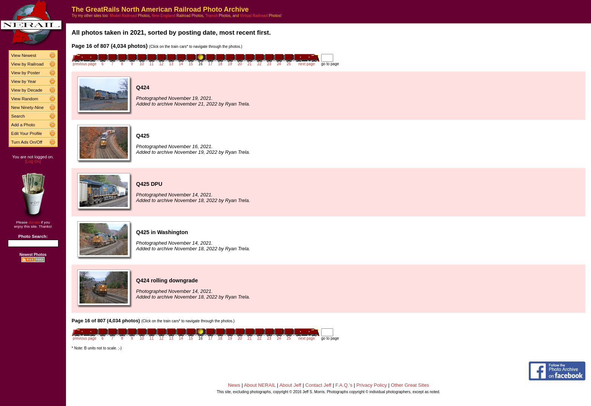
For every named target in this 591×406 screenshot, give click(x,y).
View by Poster (25, 72)
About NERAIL (260, 385)
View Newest (23, 55)
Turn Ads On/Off (27, 142)
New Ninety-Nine (27, 107)
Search (18, 116)
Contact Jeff (318, 385)
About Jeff (290, 385)
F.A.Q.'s (343, 385)
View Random (24, 99)
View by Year (23, 81)
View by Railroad (27, 64)
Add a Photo (23, 125)
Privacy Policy (372, 385)
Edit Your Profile (26, 133)
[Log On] (33, 161)
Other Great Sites (410, 385)
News (234, 385)
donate (34, 222)
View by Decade (27, 90)
